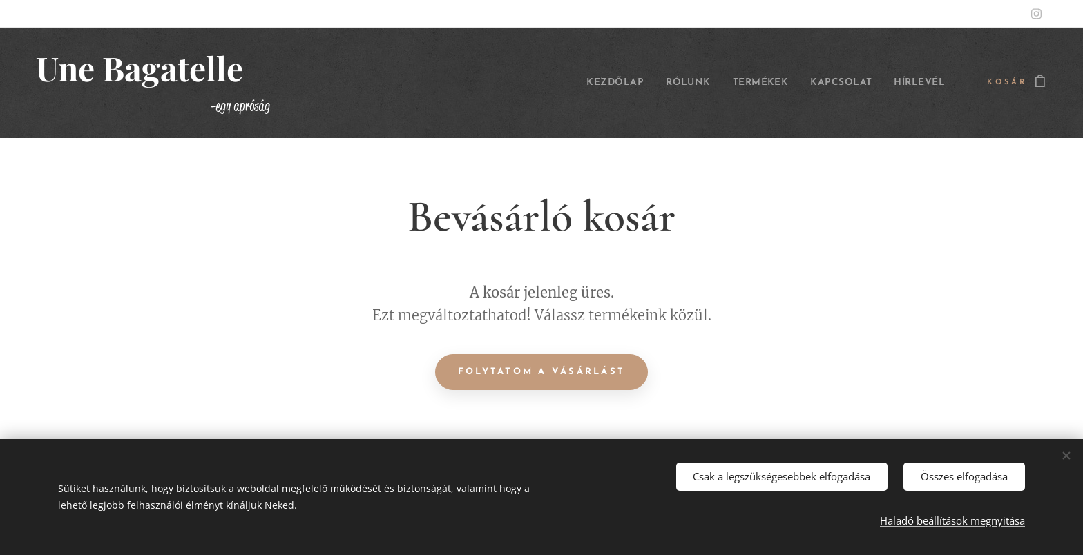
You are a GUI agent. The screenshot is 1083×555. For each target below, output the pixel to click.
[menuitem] (583, 83)
